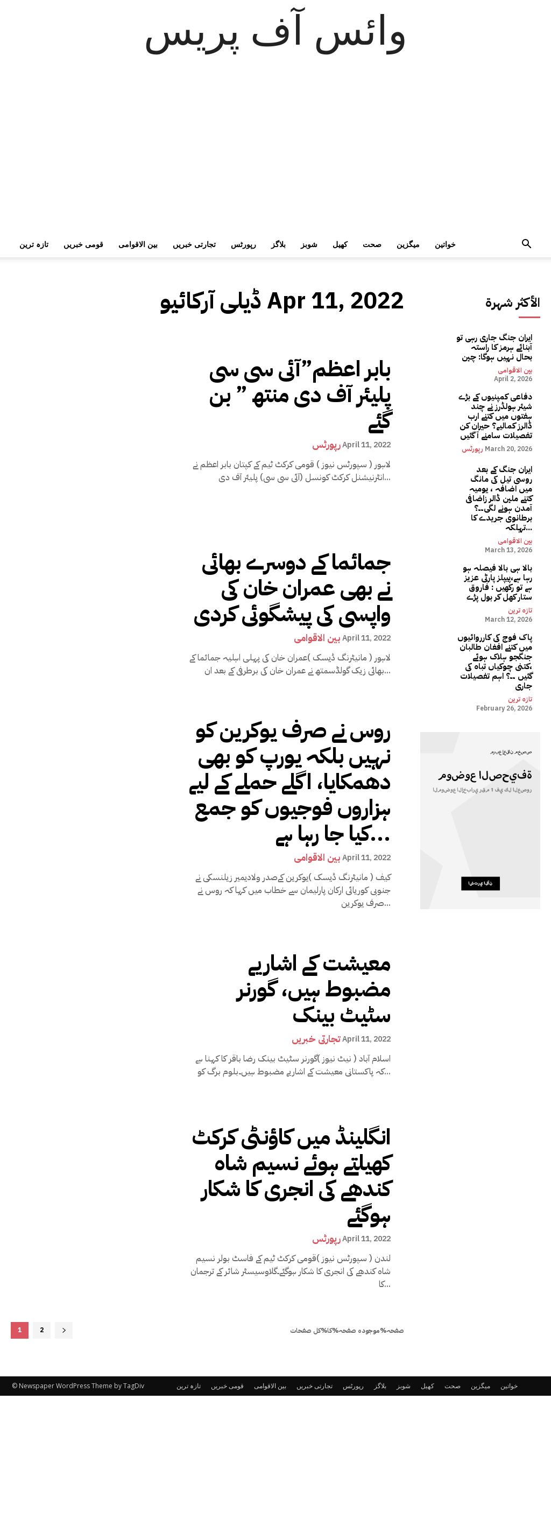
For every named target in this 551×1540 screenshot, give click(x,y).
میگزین (408, 244)
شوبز (309, 244)
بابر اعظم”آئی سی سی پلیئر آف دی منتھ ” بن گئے (290, 394)
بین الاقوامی (138, 244)
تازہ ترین (33, 244)
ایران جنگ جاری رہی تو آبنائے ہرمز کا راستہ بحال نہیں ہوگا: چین (498, 342)
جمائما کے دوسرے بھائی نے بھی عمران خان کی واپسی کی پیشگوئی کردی (295, 587)
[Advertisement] (275, 150)
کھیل (340, 244)
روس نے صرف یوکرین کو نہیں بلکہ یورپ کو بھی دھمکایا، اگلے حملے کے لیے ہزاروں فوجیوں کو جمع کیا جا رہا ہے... (298, 774)
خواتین (445, 244)
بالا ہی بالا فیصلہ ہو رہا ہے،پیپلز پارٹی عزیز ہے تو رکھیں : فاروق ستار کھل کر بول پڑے (497, 542)
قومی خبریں (83, 244)
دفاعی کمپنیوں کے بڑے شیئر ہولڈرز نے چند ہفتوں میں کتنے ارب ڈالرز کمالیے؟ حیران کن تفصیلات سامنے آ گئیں (494, 400)
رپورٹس (243, 244)
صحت (372, 244)
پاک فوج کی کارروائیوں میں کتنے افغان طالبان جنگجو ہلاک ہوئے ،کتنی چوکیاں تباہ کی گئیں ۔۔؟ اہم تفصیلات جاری (499, 603)
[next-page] (64, 1315)
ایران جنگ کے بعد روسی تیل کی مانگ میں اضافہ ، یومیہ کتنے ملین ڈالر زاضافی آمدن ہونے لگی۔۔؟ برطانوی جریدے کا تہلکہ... (496, 470)
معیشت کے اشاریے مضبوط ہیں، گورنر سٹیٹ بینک (298, 973)
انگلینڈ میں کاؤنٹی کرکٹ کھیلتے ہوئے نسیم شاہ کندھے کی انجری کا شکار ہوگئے (291, 1160)
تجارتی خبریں (194, 244)
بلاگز (278, 244)
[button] (526, 245)
